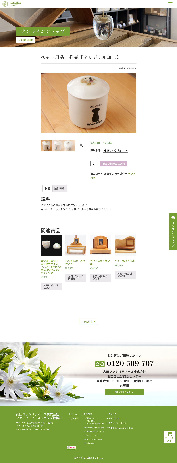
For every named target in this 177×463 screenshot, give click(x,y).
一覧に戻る (87, 322)
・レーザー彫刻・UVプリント (93, 432)
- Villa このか (90, 421)
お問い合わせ (114, 418)
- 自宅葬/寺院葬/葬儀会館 (95, 424)
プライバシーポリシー (118, 423)
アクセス (112, 414)
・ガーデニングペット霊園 (92, 439)
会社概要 (75, 418)
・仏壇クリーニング (90, 436)
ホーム (74, 414)
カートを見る (169, 437)
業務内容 (88, 414)
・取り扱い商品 (88, 443)
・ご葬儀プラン (88, 418)
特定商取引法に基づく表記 (120, 428)
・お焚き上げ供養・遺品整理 (93, 428)
